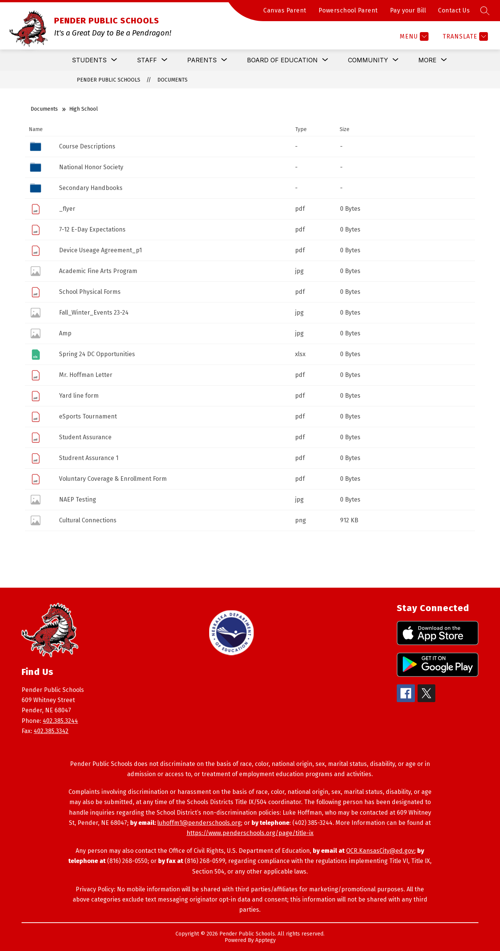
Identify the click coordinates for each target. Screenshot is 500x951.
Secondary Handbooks (91, 187)
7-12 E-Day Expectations (92, 229)
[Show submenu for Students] (89, 60)
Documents (172, 80)
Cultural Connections (87, 520)
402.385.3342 (51, 731)
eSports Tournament (88, 416)
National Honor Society (91, 167)
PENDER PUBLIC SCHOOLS (108, 80)
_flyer (67, 208)
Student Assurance (85, 437)
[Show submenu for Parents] (202, 60)
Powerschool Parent (348, 10)
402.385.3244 (60, 720)
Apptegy (265, 940)
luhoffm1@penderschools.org (199, 822)
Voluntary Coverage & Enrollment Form (113, 478)
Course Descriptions (87, 146)
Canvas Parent (284, 10)
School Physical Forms (90, 291)
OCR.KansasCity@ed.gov (380, 850)
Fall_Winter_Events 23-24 (94, 312)
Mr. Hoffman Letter (85, 374)
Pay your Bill (408, 10)
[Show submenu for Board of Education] (282, 60)
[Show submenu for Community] (368, 60)
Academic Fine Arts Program (98, 271)
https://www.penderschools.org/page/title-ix (250, 833)
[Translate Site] (464, 36)
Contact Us (454, 10)
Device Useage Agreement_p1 (100, 250)
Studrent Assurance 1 (88, 458)
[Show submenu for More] (427, 60)
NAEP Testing (77, 499)
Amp (65, 333)
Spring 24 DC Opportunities (97, 354)
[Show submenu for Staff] (147, 60)
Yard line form (79, 395)
